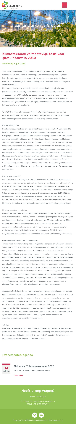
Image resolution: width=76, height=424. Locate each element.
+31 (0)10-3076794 (41, 404)
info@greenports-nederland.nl (42, 401)
